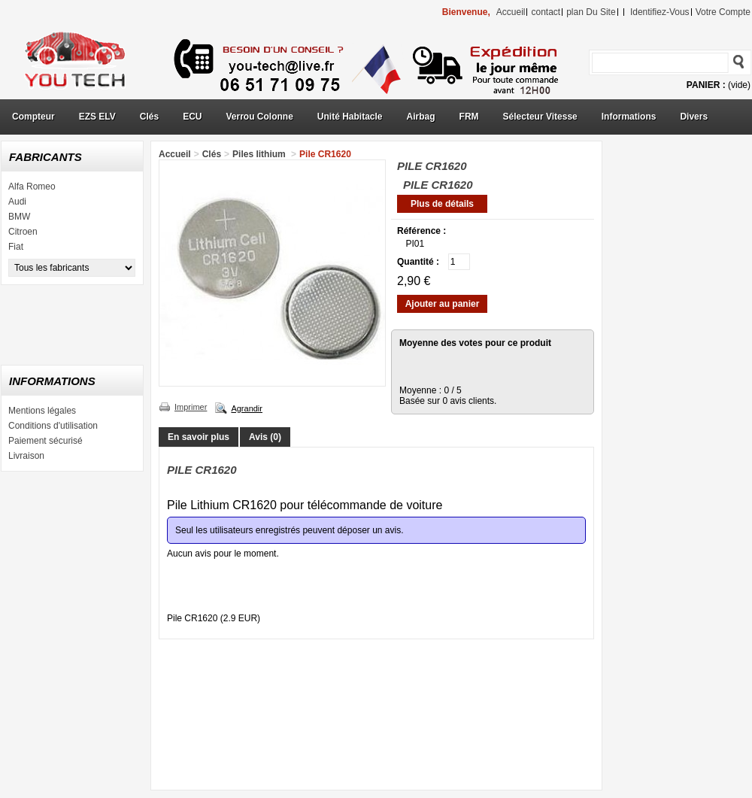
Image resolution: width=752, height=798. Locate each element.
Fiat (15, 246)
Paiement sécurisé (45, 440)
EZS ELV (97, 116)
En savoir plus (198, 437)
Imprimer (190, 406)
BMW (19, 216)
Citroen (23, 231)
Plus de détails (442, 204)
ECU (192, 116)
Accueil (175, 154)
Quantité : (418, 261)
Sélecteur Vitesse (540, 116)
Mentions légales (42, 410)
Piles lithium (260, 154)
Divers (694, 116)
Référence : (421, 231)
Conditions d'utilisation (53, 425)
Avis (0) (265, 437)
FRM (469, 116)
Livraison (26, 456)
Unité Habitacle (350, 116)
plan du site (590, 12)
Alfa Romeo (32, 186)
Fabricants (45, 156)
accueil (511, 12)
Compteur (33, 116)
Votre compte (723, 12)
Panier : (706, 85)
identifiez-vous (660, 12)
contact (545, 12)
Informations (629, 116)
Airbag (421, 116)
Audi (17, 201)
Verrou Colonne (259, 116)
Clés (149, 116)
